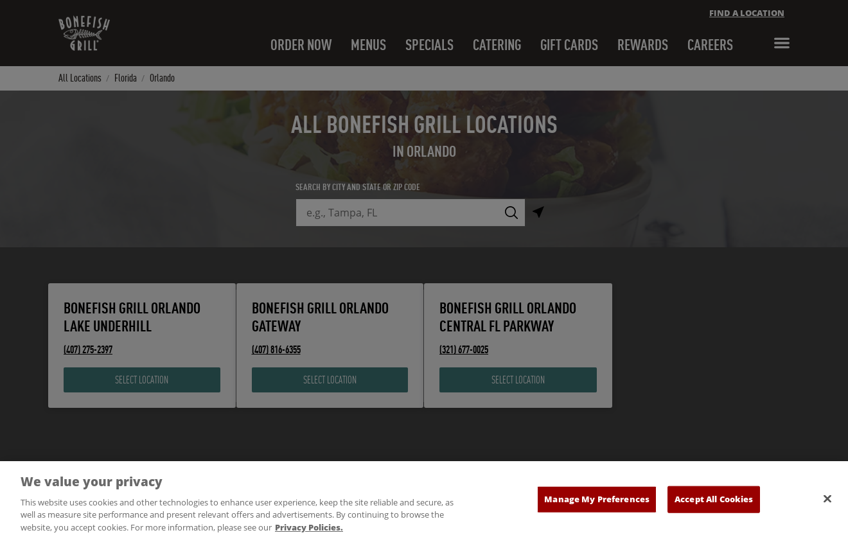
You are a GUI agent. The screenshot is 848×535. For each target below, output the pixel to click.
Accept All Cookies (714, 507)
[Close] (827, 507)
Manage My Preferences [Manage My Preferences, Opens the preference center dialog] (596, 507)
